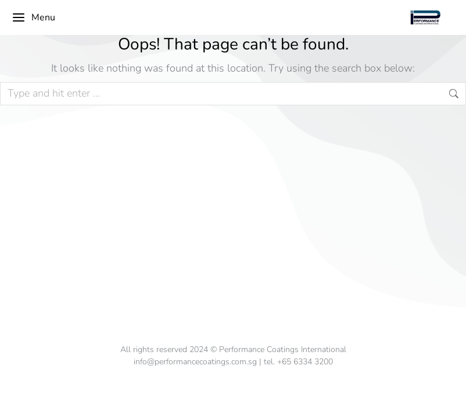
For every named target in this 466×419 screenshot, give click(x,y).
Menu (33, 17)
